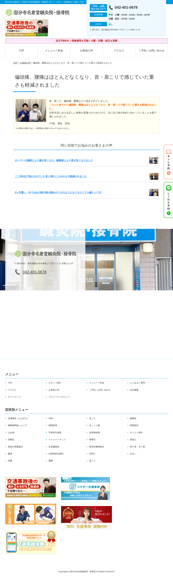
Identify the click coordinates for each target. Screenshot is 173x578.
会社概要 (134, 390)
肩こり (92, 460)
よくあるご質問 (137, 383)
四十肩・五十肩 (137, 446)
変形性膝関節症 (96, 446)
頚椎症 (11, 439)
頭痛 (10, 460)
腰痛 (51, 460)
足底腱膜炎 (54, 446)
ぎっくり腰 (94, 425)
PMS (51, 418)
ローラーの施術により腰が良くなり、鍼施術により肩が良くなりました (54, 160)
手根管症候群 (55, 432)
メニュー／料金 (54, 50)
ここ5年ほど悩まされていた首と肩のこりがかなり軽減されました (51, 176)
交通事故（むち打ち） (18, 418)
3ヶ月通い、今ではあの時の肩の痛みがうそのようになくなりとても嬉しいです (58, 192)
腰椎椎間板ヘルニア (17, 425)
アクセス (119, 50)
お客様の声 (86, 50)
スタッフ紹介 (55, 383)
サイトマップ (14, 397)
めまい (133, 453)
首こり (92, 418)
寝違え (133, 439)
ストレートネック (57, 439)
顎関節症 (134, 425)
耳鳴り (92, 453)
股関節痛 (53, 425)
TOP (21, 50)
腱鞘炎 (133, 418)
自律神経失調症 (56, 453)
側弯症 (92, 439)
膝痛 (10, 453)
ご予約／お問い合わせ (151, 50)
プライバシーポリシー (59, 397)
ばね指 (11, 432)
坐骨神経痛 (94, 432)
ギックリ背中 (136, 432)
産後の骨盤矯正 (15, 446)
